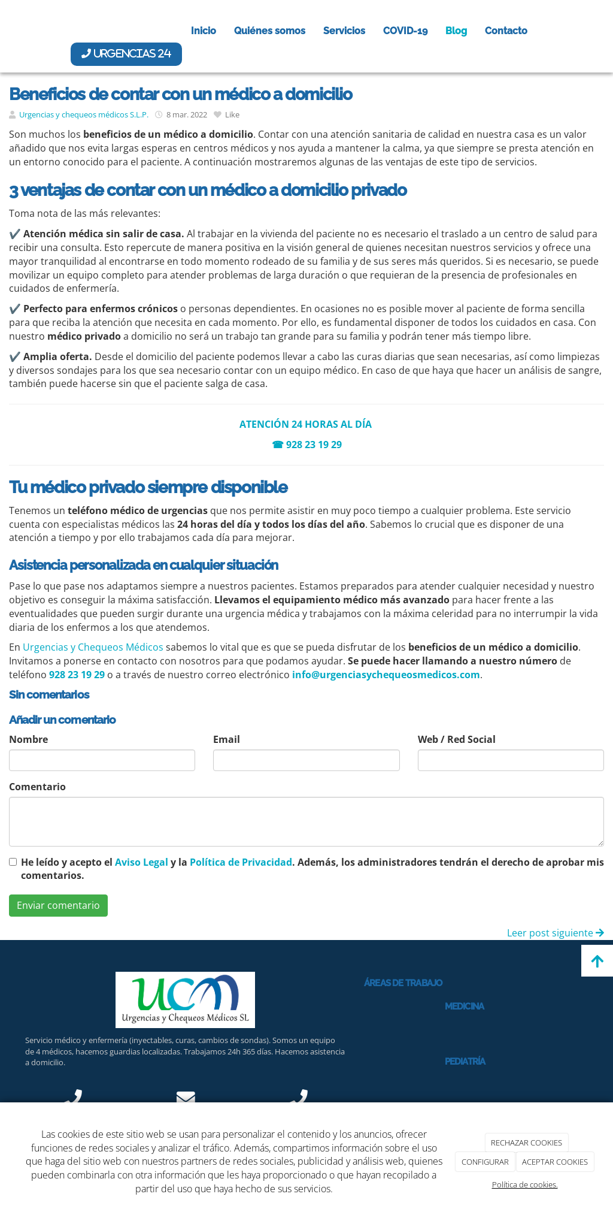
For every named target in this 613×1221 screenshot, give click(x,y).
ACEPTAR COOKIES (555, 1161)
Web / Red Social (457, 739)
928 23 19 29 (314, 444)
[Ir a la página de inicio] (13, 31)
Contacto (506, 31)
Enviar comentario (58, 905)
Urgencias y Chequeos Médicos (93, 647)
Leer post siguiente (555, 932)
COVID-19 (405, 31)
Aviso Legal (141, 862)
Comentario (37, 786)
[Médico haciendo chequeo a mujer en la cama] (395, 1018)
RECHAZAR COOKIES (526, 1142)
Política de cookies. (525, 1184)
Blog (456, 31)
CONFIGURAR (485, 1161)
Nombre (28, 739)
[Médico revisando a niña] (395, 1074)
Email (226, 739)
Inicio (203, 31)
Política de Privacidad (241, 862)
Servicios (344, 31)
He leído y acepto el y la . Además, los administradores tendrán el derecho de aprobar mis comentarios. (312, 869)
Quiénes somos (269, 31)
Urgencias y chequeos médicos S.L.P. (83, 114)
